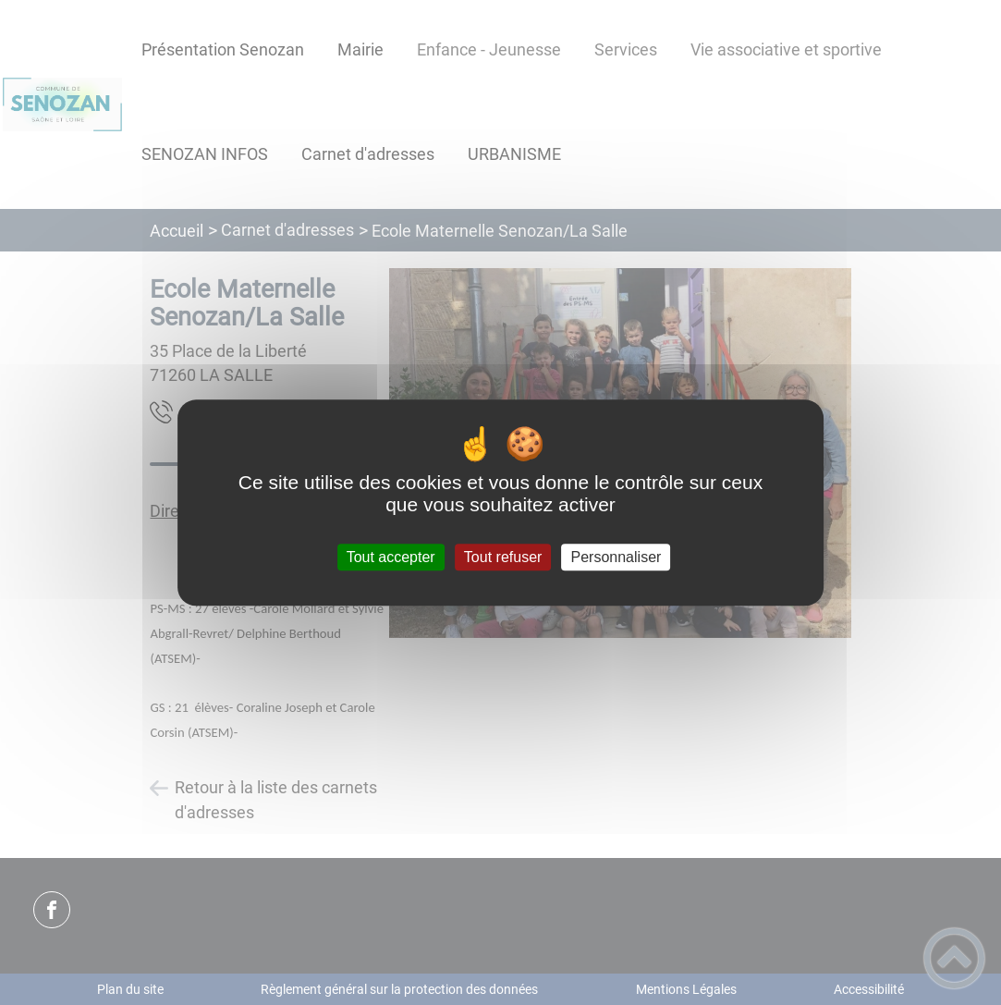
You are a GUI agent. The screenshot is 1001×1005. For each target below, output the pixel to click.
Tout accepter (391, 557)
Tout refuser (503, 557)
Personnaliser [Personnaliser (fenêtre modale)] (616, 557)
